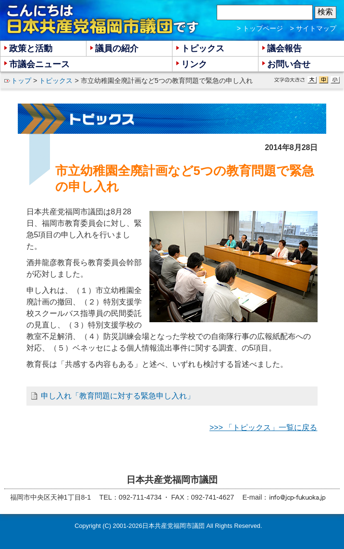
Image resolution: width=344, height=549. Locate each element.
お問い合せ (288, 64)
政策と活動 (30, 48)
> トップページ (260, 28)
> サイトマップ (313, 28)
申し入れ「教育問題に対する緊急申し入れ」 (118, 396)
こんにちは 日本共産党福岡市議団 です (103, 19)
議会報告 (284, 48)
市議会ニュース (39, 64)
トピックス (56, 80)
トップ (21, 80)
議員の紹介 (116, 48)
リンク (194, 64)
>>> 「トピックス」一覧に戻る (263, 427)
